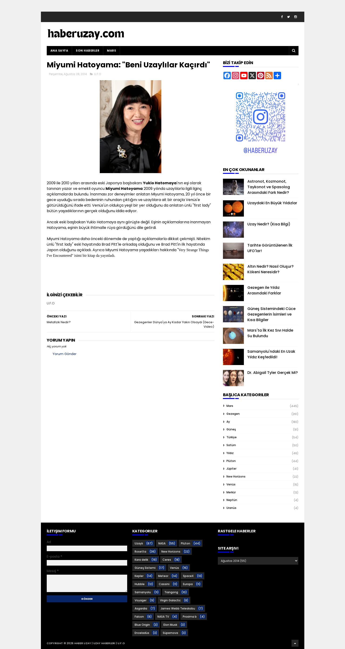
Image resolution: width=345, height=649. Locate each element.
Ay (228, 422)
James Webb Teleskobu (178, 608)
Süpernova (170, 633)
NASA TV (163, 617)
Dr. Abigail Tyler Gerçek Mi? (272, 372)
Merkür (231, 492)
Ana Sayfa (59, 51)
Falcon (139, 617)
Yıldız (230, 453)
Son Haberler (87, 51)
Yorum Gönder (64, 354)
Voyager (140, 600)
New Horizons (235, 476)
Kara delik (141, 560)
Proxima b (190, 617)
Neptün (231, 500)
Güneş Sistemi (145, 568)
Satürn (231, 445)
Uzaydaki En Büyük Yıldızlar (272, 203)
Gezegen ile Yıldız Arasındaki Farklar (264, 290)
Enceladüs (142, 633)
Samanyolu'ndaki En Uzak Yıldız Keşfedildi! (271, 354)
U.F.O (97, 74)
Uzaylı (139, 543)
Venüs (231, 484)
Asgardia (141, 608)
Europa (188, 584)
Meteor (163, 576)
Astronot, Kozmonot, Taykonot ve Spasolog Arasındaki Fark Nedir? (268, 187)
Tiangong (171, 592)
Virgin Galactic (170, 600)
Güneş (231, 429)
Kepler (139, 576)
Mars (111, 51)
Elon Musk (170, 625)
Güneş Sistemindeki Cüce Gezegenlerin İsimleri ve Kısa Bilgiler (271, 314)
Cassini (164, 584)
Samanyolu (143, 592)
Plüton (231, 461)
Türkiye (231, 437)
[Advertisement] (131, 280)
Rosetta (140, 551)
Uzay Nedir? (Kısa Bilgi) (268, 224)
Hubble (140, 584)
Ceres (167, 560)
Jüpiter (231, 469)
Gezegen (233, 414)
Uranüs (231, 508)
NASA (162, 543)
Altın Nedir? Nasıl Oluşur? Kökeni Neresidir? (270, 269)
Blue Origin (142, 625)
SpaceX (188, 576)
